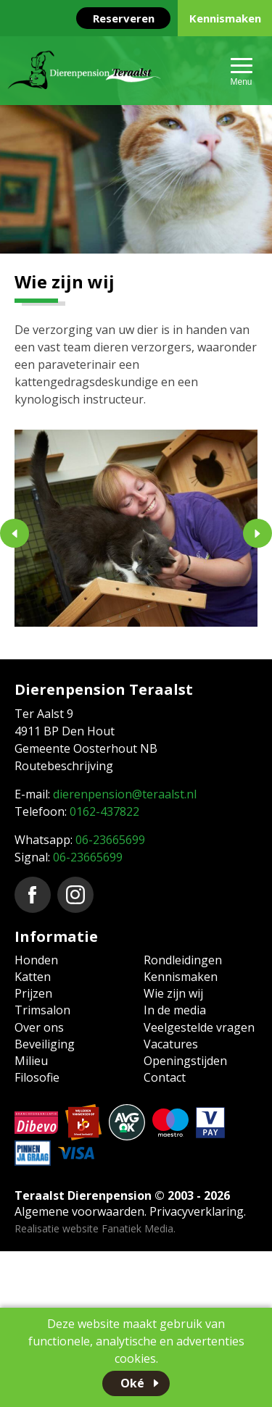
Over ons (39, 1027)
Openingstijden (185, 1061)
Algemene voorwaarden (79, 1211)
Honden (36, 960)
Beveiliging (45, 1044)
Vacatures (171, 1044)
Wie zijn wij (173, 993)
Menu (241, 82)
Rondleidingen (183, 960)
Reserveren (123, 18)
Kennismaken (225, 18)
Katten (33, 977)
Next (257, 533)
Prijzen (33, 993)
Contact (165, 1077)
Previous (14, 533)
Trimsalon (42, 1010)
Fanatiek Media (137, 1228)
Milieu (31, 1061)
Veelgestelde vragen (199, 1027)
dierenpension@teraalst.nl (125, 794)
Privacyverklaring (196, 1211)
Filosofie (37, 1077)
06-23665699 (110, 840)
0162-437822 (104, 811)
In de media (175, 1010)
